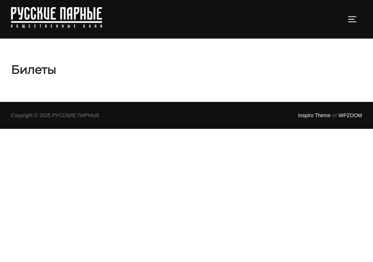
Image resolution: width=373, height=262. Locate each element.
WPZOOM (350, 115)
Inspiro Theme (314, 115)
